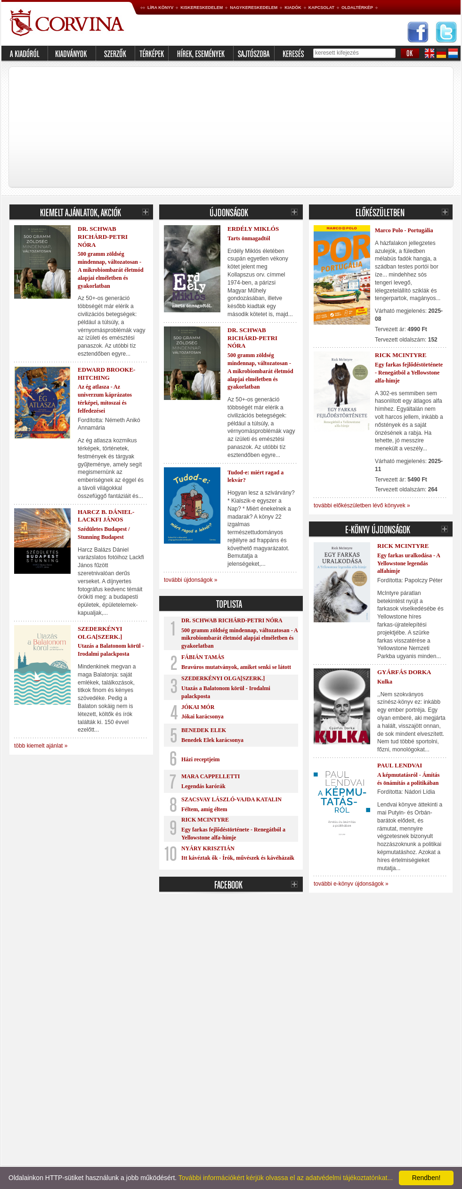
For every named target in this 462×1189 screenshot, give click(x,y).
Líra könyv (160, 7)
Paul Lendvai (399, 765)
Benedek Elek (203, 730)
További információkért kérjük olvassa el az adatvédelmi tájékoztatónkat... (285, 1177)
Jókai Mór (197, 707)
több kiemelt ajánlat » (40, 745)
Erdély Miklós (253, 228)
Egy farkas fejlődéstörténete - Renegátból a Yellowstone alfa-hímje (409, 372)
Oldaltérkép (357, 7)
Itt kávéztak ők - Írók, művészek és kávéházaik (237, 858)
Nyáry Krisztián (208, 848)
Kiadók (292, 7)
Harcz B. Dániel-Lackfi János (106, 515)
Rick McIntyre (205, 819)
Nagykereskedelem (253, 7)
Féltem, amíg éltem (204, 809)
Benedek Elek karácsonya (212, 740)
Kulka (384, 681)
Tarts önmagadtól (248, 238)
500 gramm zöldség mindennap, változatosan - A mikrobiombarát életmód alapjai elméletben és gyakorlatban (111, 270)
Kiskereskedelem (201, 7)
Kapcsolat (321, 7)
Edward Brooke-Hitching (106, 373)
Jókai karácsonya (202, 716)
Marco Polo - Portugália (404, 230)
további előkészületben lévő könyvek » (362, 505)
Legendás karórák (203, 786)
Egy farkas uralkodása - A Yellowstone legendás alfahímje (408, 563)
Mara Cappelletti (210, 776)
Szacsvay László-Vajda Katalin (231, 799)
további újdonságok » (190, 580)
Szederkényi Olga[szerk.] (100, 632)
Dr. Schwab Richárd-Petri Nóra (103, 236)
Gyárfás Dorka (404, 672)
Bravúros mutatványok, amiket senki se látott (236, 667)
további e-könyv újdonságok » (351, 883)
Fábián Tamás (202, 657)
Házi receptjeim (200, 759)
